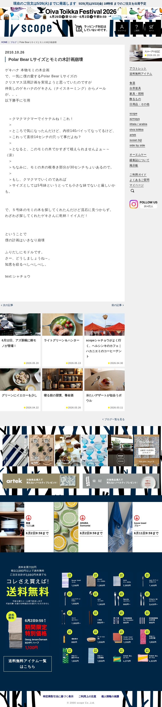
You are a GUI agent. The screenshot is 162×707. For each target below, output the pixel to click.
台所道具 (135, 88)
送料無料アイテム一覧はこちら (27, 664)
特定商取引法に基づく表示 (58, 696)
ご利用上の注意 (87, 696)
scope (133, 113)
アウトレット (138, 68)
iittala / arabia (138, 124)
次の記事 (8, 305)
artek (133, 134)
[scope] (35, 28)
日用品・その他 (139, 104)
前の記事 (117, 305)
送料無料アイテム (141, 73)
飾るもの (135, 99)
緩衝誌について (139, 160)
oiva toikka (136, 129)
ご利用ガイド (138, 174)
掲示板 (134, 165)
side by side (137, 145)
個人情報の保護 (110, 696)
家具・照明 (137, 93)
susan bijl (136, 140)
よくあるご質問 (139, 179)
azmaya (135, 118)
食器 (132, 83)
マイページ (137, 185)
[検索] (132, 191)
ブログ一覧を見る (114, 419)
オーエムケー (138, 154)
